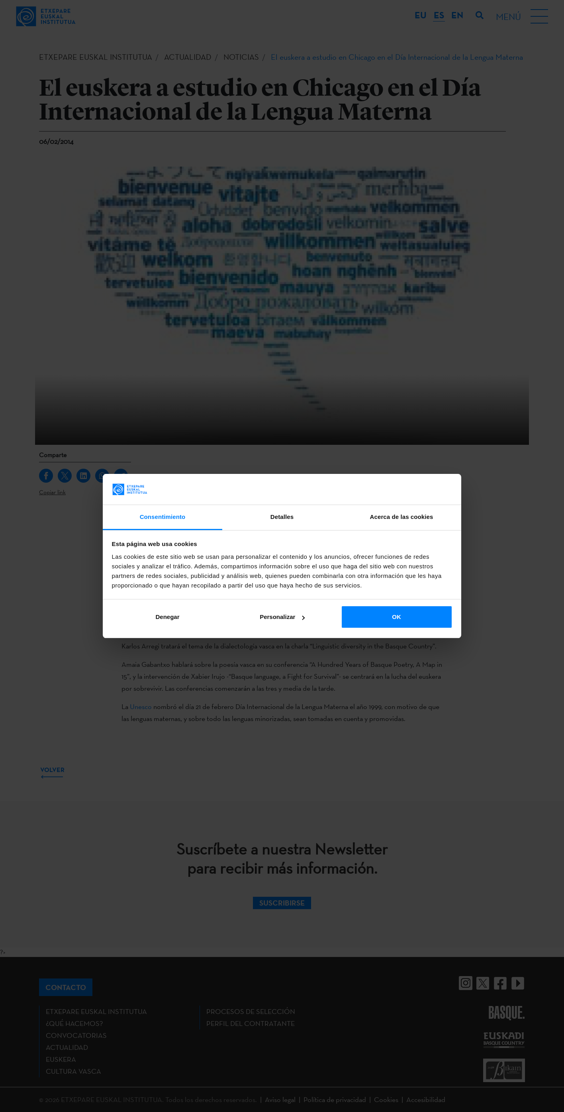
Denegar (167, 616)
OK (396, 616)
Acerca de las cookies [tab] (401, 516)
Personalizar (282, 616)
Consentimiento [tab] (163, 516)
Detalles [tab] (282, 516)
